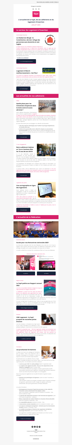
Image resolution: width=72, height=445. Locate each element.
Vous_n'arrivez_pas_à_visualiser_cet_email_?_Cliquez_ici (47, 2)
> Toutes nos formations (25, 418)
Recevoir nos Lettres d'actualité (36, 435)
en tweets (46, 273)
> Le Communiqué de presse (26, 61)
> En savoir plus (23, 137)
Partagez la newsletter (36, 6)
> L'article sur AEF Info (26, 338)
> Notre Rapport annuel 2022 (27, 308)
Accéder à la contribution (22, 57)
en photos (25, 273)
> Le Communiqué (23, 88)
